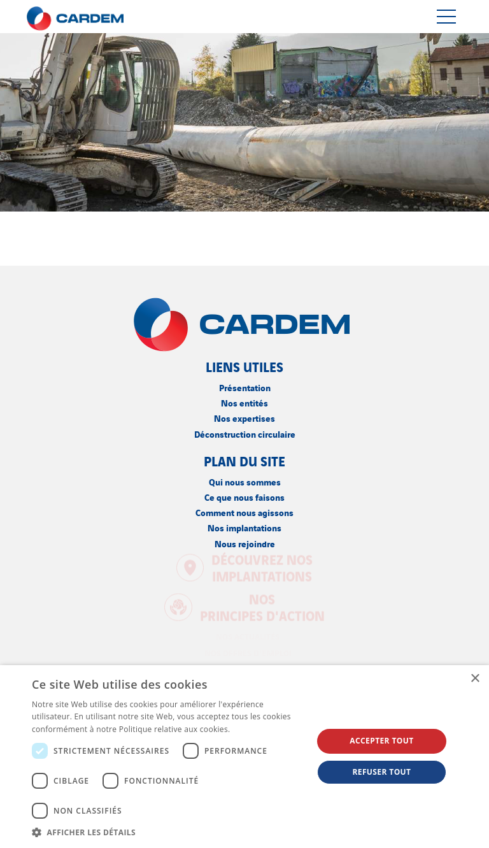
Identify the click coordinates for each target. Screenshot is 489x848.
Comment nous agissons (244, 512)
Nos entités (244, 402)
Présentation (245, 387)
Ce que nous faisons (244, 496)
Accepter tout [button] (381, 740)
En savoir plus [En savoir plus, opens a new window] (258, 729)
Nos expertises (244, 417)
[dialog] (244, 756)
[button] (168, 832)
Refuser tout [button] (381, 771)
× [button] (474, 679)
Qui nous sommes (245, 481)
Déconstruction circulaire (244, 433)
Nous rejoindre (245, 543)
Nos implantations (244, 527)
